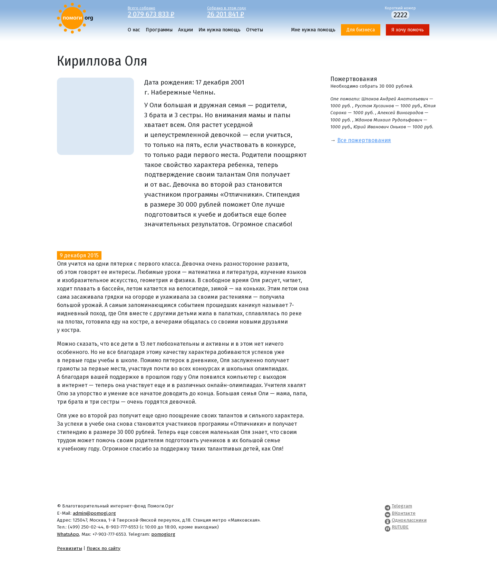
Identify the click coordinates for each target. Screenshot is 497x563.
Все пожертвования (364, 140)
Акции (185, 30)
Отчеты (254, 30)
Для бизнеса (361, 30)
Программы (159, 30)
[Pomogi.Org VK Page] (387, 513)
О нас (134, 30)
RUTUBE (400, 527)
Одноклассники (409, 520)
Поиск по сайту (103, 548)
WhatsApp (68, 534)
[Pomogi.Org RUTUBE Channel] (387, 527)
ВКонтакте (404, 513)
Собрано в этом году (241, 11)
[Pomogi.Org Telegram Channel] (387, 506)
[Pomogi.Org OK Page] (387, 520)
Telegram (402, 506)
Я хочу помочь (407, 30)
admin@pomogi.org (94, 513)
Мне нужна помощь (313, 30)
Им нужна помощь (219, 30)
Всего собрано (162, 11)
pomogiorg (163, 534)
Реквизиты (69, 548)
